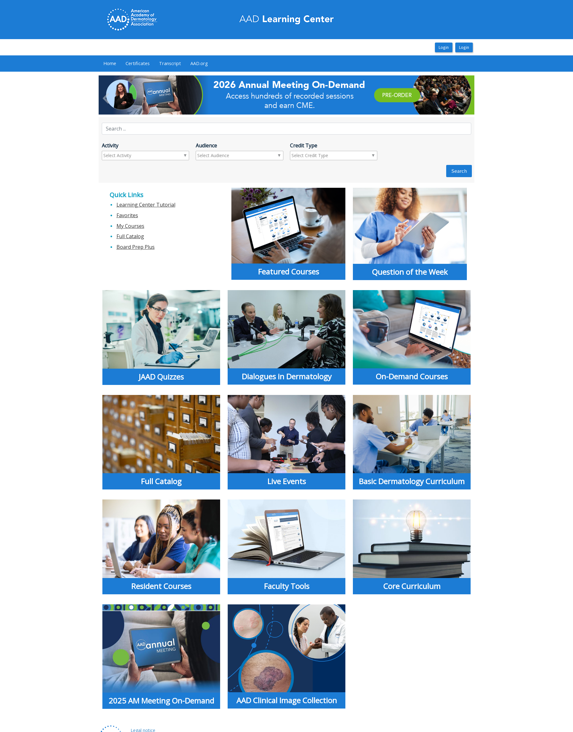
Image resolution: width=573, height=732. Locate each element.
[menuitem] (110, 63)
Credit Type (303, 145)
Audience (206, 145)
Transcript (170, 63)
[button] (127, 95)
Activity (110, 145)
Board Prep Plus (135, 246)
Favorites (127, 215)
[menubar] (156, 63)
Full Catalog (130, 236)
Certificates (138, 63)
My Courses (130, 226)
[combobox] (128, 155)
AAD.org (199, 63)
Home (109, 63)
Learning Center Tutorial (145, 204)
